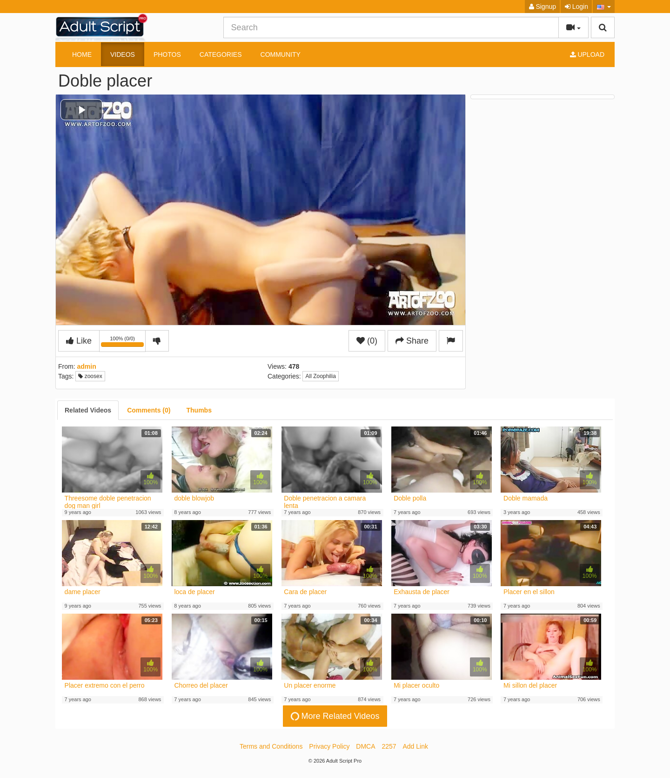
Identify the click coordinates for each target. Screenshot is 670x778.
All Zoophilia (320, 376)
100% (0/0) (123, 343)
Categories (221, 54)
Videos (122, 54)
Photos (167, 54)
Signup (542, 6)
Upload (587, 54)
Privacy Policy (329, 746)
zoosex (90, 376)
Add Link (415, 746)
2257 (389, 746)
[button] (604, 6)
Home (82, 54)
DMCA (365, 746)
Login (576, 6)
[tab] (88, 410)
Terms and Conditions (271, 746)
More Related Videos (334, 716)
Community (281, 54)
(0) (366, 340)
